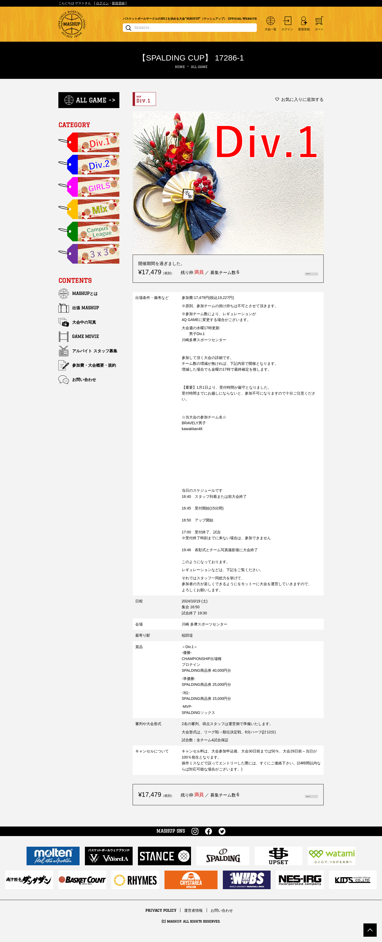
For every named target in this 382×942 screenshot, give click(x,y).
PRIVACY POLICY (160, 918)
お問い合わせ (84, 379)
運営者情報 (193, 918)
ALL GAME (199, 66)
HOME (180, 66)
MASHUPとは (85, 293)
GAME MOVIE (85, 336)
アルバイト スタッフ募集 (94, 351)
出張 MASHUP (85, 308)
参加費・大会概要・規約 (94, 365)
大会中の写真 (84, 322)
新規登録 (118, 3)
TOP (370, 930)
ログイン (102, 3)
